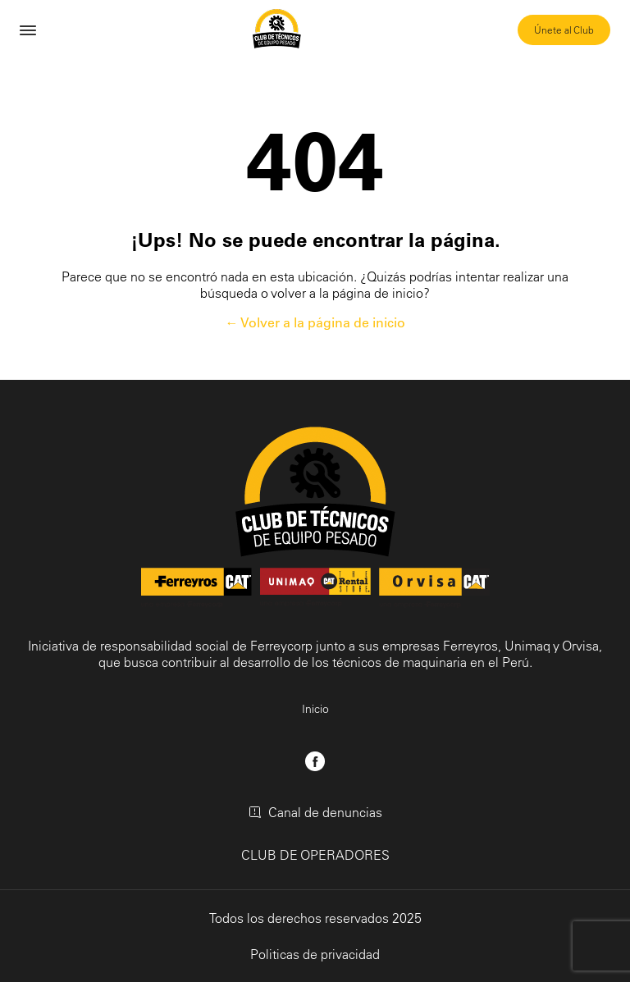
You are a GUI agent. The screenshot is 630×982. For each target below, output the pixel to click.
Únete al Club (564, 30)
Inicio (315, 708)
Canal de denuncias (315, 812)
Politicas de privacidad (315, 954)
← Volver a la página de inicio (315, 322)
